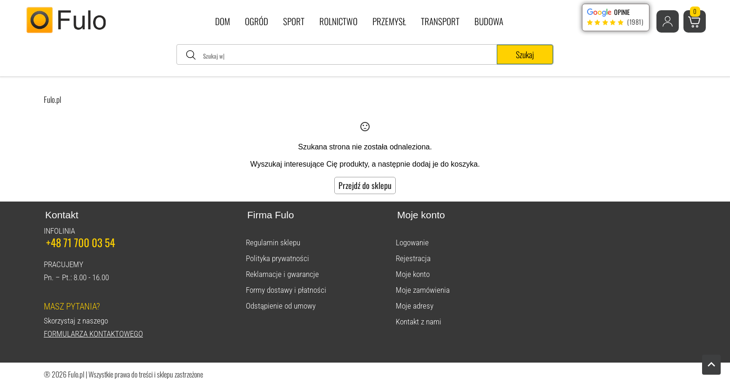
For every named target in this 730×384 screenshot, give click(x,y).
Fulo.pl (52, 99)
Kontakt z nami (418, 321)
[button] (667, 21)
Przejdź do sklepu (365, 185)
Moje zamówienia (423, 290)
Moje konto (413, 274)
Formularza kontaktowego (93, 333)
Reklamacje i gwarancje (282, 274)
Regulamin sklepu (273, 242)
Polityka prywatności (277, 258)
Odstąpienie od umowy (281, 305)
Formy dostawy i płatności (286, 290)
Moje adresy (414, 305)
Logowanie (412, 242)
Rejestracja (413, 258)
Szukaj (525, 54)
